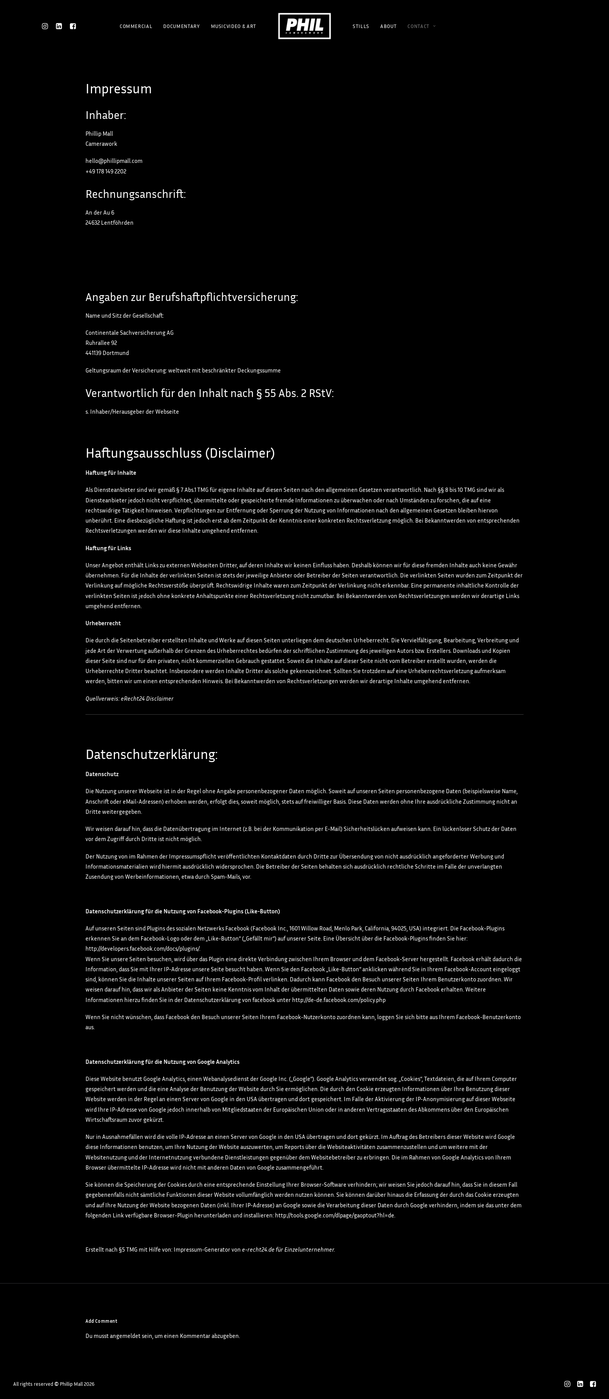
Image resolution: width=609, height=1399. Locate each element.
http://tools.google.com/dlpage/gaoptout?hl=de (334, 1215)
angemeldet (125, 1336)
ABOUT (388, 26)
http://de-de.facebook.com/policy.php (339, 1000)
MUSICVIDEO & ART (233, 26)
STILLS (361, 26)
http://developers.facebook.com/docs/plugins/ (142, 948)
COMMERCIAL (136, 26)
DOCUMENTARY (181, 26)
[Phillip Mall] (304, 26)
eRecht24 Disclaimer (147, 698)
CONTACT (421, 26)
